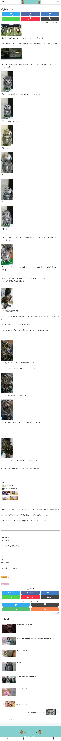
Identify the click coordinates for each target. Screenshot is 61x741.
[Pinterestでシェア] (30, 19)
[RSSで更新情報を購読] (45, 609)
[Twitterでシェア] (11, 14)
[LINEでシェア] (11, 19)
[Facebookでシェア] (30, 14)
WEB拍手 (4, 576)
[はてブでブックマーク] (50, 14)
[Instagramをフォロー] (45, 605)
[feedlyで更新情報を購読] (16, 609)
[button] (50, 19)
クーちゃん (5, 584)
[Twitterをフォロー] (16, 605)
